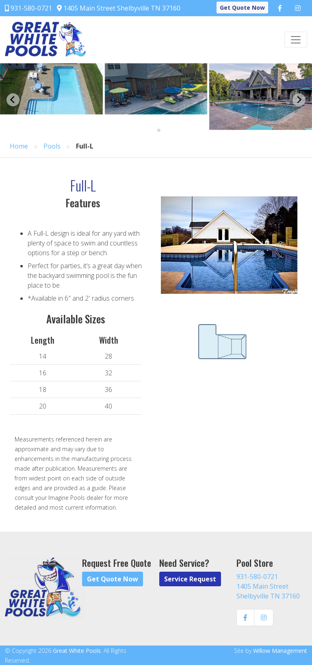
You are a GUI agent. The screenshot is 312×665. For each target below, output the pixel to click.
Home (19, 146)
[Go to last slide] (13, 99)
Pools (52, 146)
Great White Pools (77, 650)
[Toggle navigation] (295, 40)
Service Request (190, 579)
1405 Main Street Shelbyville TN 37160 (118, 8)
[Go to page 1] (153, 130)
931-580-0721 (28, 8)
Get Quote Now (242, 7)
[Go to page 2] (158, 130)
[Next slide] (299, 99)
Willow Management (280, 650)
